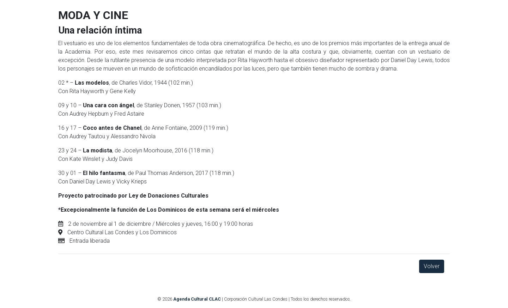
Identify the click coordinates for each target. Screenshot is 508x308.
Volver (432, 266)
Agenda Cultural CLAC (197, 299)
